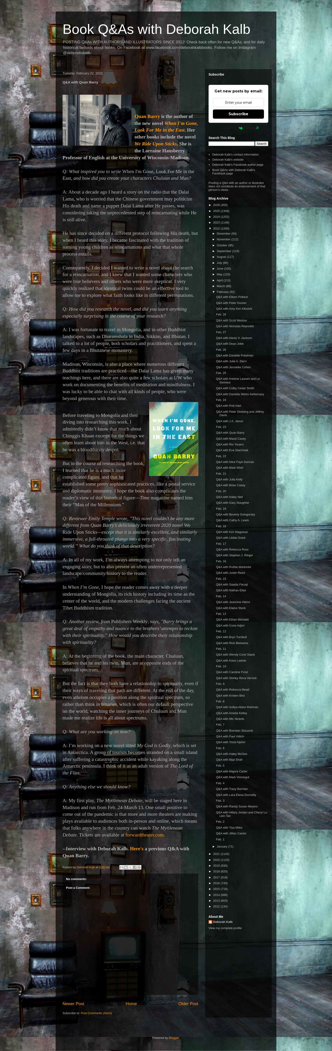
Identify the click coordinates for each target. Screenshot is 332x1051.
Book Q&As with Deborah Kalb (156, 29)
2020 (217, 860)
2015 (217, 889)
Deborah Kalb (223, 922)
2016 (217, 883)
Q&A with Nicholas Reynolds (235, 326)
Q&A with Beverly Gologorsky (235, 514)
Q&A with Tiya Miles (229, 827)
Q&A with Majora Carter (231, 771)
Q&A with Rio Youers (229, 444)
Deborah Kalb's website (227, 159)
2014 (217, 895)
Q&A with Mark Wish (229, 467)
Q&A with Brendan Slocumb (234, 730)
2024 (217, 216)
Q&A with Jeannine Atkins (233, 602)
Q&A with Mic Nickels (230, 719)
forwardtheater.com (145, 835)
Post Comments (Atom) (96, 1013)
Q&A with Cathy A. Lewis (232, 520)
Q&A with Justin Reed (230, 572)
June (220, 268)
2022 (217, 228)
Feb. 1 (220, 839)
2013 (217, 900)
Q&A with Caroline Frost (232, 672)
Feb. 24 (221, 400)
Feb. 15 (221, 578)
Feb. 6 (220, 748)
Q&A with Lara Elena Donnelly (236, 795)
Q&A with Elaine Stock (231, 608)
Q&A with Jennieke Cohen (233, 367)
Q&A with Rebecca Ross (232, 549)
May (220, 274)
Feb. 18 (221, 526)
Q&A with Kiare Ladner (231, 660)
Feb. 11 (221, 649)
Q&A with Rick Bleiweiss (232, 643)
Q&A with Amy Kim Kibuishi (234, 308)
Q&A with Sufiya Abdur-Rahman (237, 707)
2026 (217, 205)
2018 (217, 871)
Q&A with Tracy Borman (232, 789)
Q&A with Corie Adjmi (230, 625)
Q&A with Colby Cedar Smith (235, 388)
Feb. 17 (221, 543)
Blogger (174, 1037)
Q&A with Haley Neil (229, 497)
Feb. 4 (220, 783)
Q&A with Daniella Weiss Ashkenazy (240, 394)
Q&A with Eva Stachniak (232, 450)
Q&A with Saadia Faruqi (232, 584)
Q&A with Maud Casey (231, 438)
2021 (217, 854)
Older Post (188, 1003)
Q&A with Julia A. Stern (231, 361)
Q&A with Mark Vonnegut (232, 777)
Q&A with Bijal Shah (229, 759)
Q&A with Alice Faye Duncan (235, 462)
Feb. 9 (220, 684)
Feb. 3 (220, 800)
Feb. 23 (221, 427)
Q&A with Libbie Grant (230, 537)
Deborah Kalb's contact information (235, 154)
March (221, 286)
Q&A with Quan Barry (230, 432)
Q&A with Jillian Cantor (231, 833)
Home (131, 1003)
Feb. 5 (220, 765)
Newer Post (73, 1003)
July (220, 263)
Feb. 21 (221, 473)
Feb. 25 (221, 373)
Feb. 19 (221, 508)
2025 (217, 211)
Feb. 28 (221, 314)
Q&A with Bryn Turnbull (231, 637)
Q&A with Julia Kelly (229, 479)
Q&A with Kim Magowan (232, 532)
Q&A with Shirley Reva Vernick (236, 678)
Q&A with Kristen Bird (230, 695)
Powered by (238, 128)
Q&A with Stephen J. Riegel (234, 555)
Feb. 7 (220, 724)
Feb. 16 (221, 561)
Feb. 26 (221, 349)
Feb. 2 (220, 821)
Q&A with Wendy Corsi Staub (235, 654)
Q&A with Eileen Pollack (232, 297)
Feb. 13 (221, 613)
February (223, 292)
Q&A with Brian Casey (230, 485)
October (222, 245)
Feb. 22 (221, 456)
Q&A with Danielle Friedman (234, 355)
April (220, 280)
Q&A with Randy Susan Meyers (237, 806)
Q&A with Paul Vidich (230, 736)
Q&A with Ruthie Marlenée (233, 567)
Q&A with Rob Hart (228, 405)
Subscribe (238, 114)
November (224, 239)
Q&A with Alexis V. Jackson (234, 338)
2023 (217, 222)
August (222, 257)
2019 (217, 865)
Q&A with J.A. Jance (229, 421)
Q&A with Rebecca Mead (232, 689)
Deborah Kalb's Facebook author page (237, 164)
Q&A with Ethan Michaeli (232, 619)
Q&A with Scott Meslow (231, 320)
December (224, 233)
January (222, 846)
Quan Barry (147, 116)
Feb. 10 (221, 666)
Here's (136, 848)
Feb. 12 (221, 631)
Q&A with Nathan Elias (231, 590)
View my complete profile (225, 928)
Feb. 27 (221, 332)
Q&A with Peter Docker (231, 303)
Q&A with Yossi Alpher (230, 742)
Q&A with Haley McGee (231, 754)
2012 (217, 906)
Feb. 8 (220, 701)
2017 (217, 877)
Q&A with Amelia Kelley (231, 713)
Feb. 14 (221, 596)
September (224, 251)
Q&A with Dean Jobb (229, 343)
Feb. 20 (221, 491)
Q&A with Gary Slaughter (232, 502)
